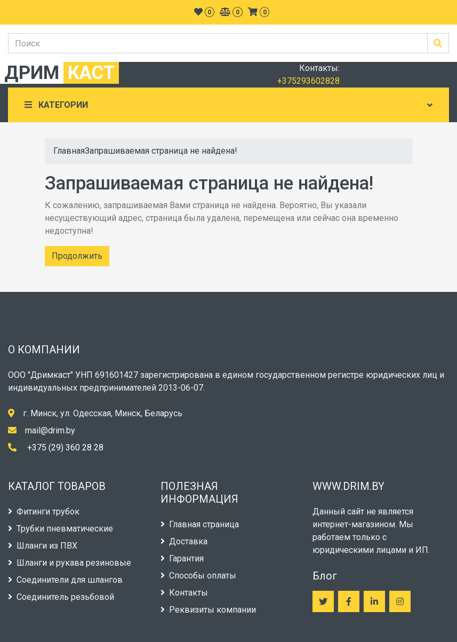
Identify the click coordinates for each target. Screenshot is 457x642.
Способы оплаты (198, 575)
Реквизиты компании (208, 610)
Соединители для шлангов (65, 580)
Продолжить (77, 256)
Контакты (184, 593)
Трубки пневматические (60, 529)
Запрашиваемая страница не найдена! (161, 151)
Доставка (184, 541)
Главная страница (200, 524)
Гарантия (182, 558)
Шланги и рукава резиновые (69, 563)
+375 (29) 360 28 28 (65, 447)
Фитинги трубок (43, 511)
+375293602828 (308, 81)
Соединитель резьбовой (61, 597)
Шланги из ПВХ (42, 546)
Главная (69, 151)
